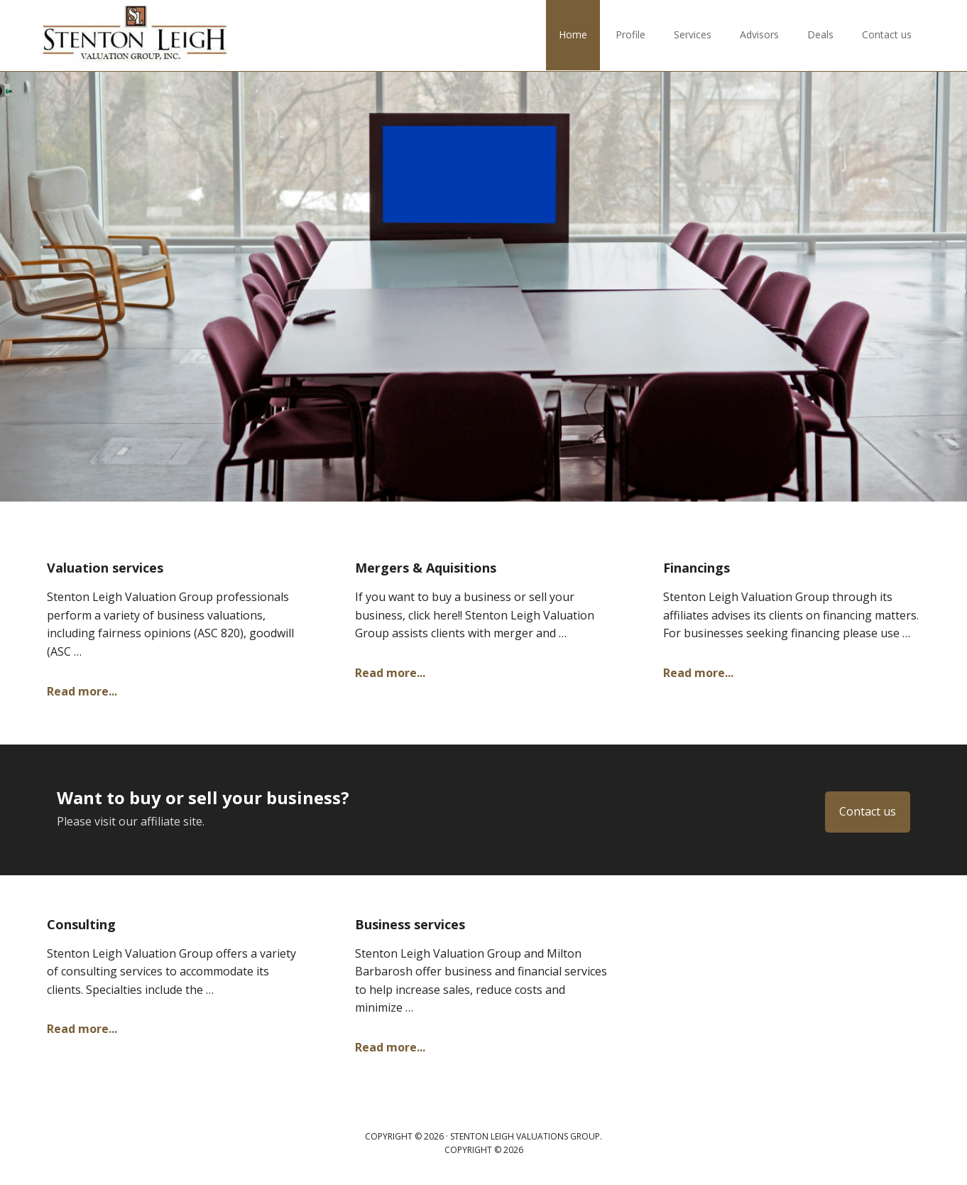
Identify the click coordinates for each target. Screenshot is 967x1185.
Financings (696, 567)
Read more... (82, 691)
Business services (410, 924)
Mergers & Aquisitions (425, 567)
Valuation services (105, 567)
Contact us (867, 811)
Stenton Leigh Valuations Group (135, 35)
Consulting (81, 924)
